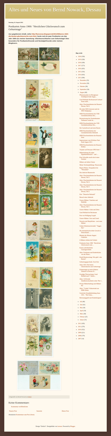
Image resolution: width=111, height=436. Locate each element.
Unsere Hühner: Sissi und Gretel (89, 218)
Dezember (83, 80)
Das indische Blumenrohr (87, 172)
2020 (80, 56)
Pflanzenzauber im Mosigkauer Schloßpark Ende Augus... (89, 96)
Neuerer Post (13, 411)
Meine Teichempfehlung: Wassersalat (91, 165)
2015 (80, 71)
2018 (80, 62)
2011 (79, 326)
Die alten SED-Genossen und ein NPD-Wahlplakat (89, 110)
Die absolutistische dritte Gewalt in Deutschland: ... (90, 231)
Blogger (72, 426)
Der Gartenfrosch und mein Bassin (90, 128)
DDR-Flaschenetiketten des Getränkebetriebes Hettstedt (89, 132)
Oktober (82, 86)
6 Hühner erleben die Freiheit (88, 240)
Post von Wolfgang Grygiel (88, 215)
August (82, 92)
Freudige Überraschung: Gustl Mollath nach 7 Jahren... (89, 275)
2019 (80, 59)
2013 (80, 77)
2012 (80, 323)
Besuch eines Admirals (86, 197)
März (81, 314)
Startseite (39, 411)
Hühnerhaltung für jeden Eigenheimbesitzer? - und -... (89, 153)
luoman (60, 426)
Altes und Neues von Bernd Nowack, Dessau (55, 9)
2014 (80, 74)
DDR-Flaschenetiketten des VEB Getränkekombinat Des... (89, 114)
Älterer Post (65, 411)
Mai (81, 307)
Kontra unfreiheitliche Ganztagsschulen (86, 248)
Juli (81, 301)
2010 (80, 329)
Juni (81, 304)
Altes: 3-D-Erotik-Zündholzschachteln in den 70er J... (91, 280)
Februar (82, 317)
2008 (80, 335)
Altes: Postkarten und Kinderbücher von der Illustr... (90, 253)
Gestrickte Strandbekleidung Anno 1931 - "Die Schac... (90, 294)
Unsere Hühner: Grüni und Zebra (89, 209)
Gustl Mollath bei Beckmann (88, 212)
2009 (80, 332)
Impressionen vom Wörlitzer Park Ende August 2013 (90, 141)
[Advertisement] (89, 35)
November (83, 83)
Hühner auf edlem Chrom (87, 162)
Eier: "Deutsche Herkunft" (87, 194)
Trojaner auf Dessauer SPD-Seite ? (90, 149)
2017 (80, 65)
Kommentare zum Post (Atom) (25, 414)
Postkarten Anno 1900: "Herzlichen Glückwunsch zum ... (90, 244)
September (83, 89)
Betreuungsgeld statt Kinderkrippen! (90, 298)
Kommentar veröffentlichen (19, 406)
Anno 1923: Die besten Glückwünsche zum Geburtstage (90, 265)
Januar (82, 320)
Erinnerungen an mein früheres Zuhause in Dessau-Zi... (89, 270)
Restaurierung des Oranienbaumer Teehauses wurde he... (90, 119)
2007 (80, 338)
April (81, 310)
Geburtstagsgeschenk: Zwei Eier (89, 262)
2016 (80, 68)
